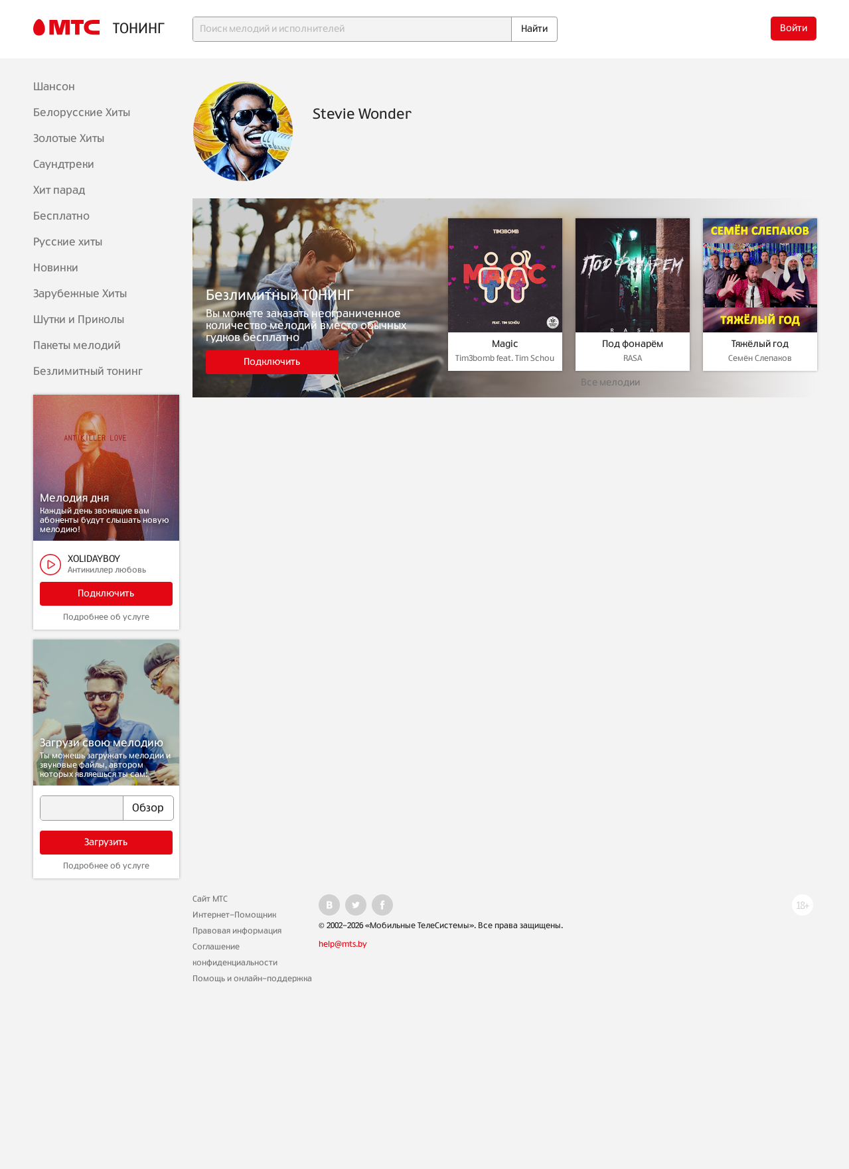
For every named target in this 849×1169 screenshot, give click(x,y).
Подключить (106, 593)
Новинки (55, 268)
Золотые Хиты (68, 138)
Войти (793, 28)
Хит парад (59, 190)
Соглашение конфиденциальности (235, 955)
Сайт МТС (210, 899)
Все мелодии (610, 382)
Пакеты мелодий (77, 345)
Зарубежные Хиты (80, 294)
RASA (632, 358)
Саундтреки (63, 164)
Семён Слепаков (760, 358)
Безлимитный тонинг (88, 371)
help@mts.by (343, 944)
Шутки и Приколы (78, 319)
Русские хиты (67, 242)
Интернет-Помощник (234, 915)
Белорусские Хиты (81, 112)
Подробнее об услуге (106, 617)
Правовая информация (237, 931)
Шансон (54, 87)
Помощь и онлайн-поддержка (252, 979)
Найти (534, 29)
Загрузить (105, 842)
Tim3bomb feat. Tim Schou (504, 358)
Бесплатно (61, 216)
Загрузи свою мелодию (101, 743)
